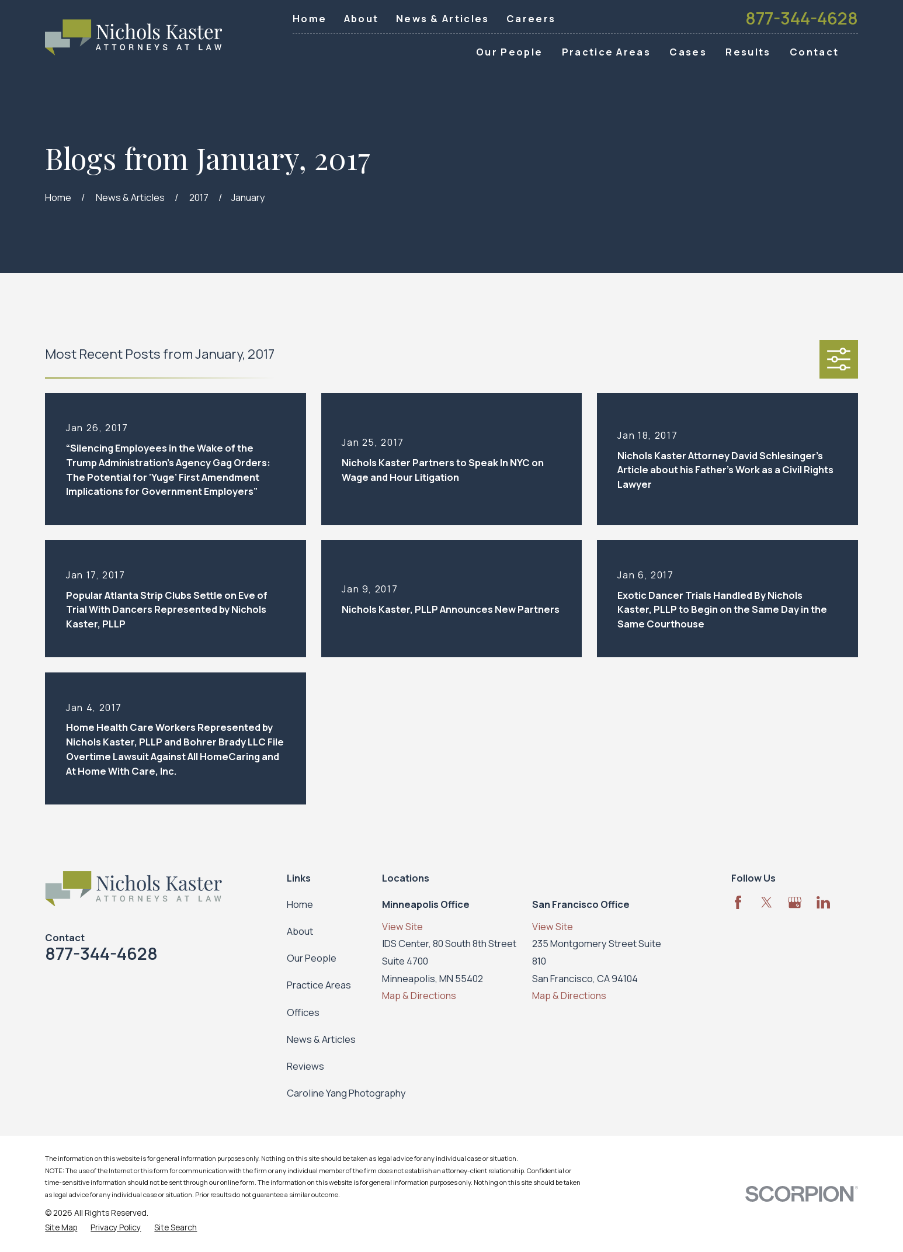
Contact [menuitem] (814, 51)
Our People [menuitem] (509, 51)
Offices (303, 1012)
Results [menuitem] (747, 51)
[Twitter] (766, 902)
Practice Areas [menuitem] (606, 51)
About (361, 18)
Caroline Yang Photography (346, 1093)
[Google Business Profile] (794, 902)
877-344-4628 (801, 18)
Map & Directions (419, 995)
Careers (530, 18)
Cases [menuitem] (688, 51)
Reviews (305, 1066)
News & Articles (442, 18)
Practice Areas (319, 984)
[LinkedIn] (823, 902)
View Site (402, 926)
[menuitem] (61, 1227)
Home (310, 18)
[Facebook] (738, 902)
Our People (311, 958)
